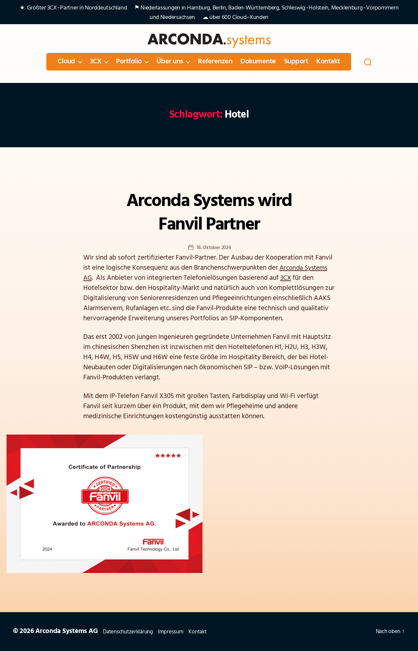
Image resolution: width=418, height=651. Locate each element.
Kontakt (328, 61)
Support (296, 61)
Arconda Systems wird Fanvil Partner (209, 213)
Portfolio (129, 61)
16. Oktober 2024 (214, 248)
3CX (96, 61)
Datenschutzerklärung (132, 631)
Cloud (66, 61)
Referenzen (215, 61)
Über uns (169, 61)
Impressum (180, 631)
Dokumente (258, 61)
